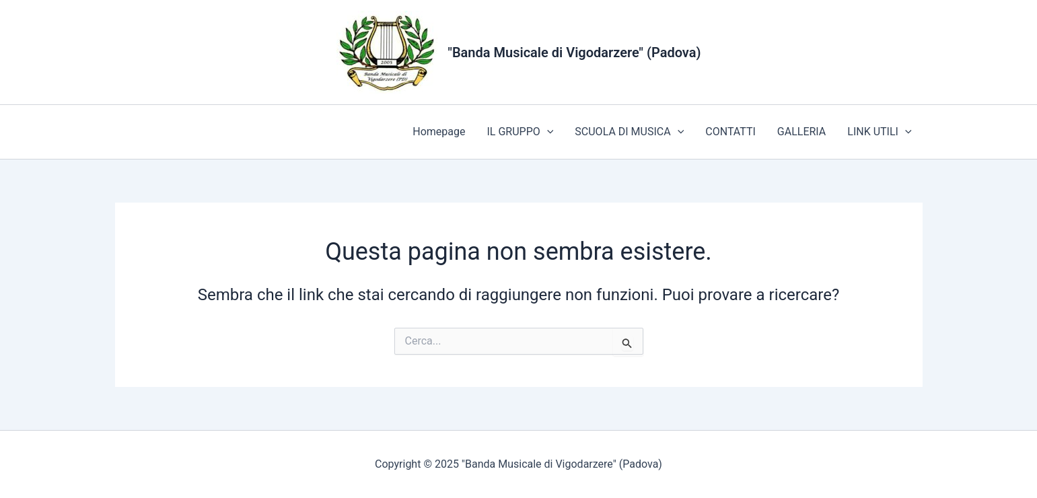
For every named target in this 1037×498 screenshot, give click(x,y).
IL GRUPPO (520, 132)
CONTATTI (730, 131)
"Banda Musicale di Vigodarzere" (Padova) (574, 52)
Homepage (439, 131)
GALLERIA (801, 131)
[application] (547, 132)
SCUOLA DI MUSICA (629, 132)
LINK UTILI (879, 132)
